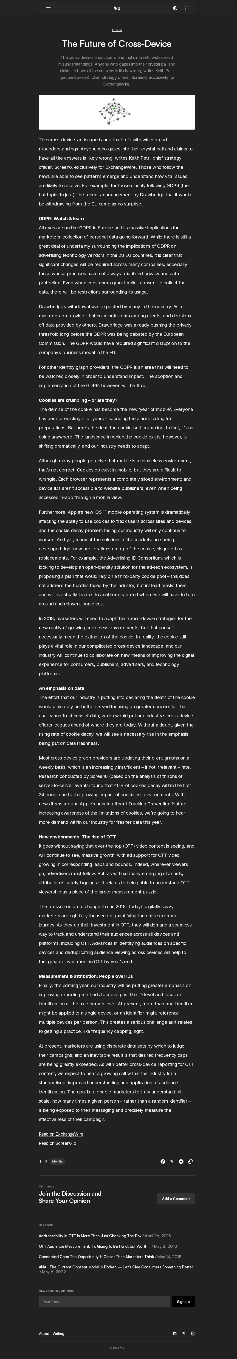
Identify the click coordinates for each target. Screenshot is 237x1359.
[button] (48, 11)
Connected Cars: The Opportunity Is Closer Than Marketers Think (113, 1259)
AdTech (117, 33)
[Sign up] (183, 1305)
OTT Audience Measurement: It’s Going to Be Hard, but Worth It (111, 1249)
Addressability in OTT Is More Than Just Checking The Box (108, 1239)
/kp (116, 11)
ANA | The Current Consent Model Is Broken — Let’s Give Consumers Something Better (114, 1273)
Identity (57, 1164)
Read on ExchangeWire (63, 1137)
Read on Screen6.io (59, 1146)
